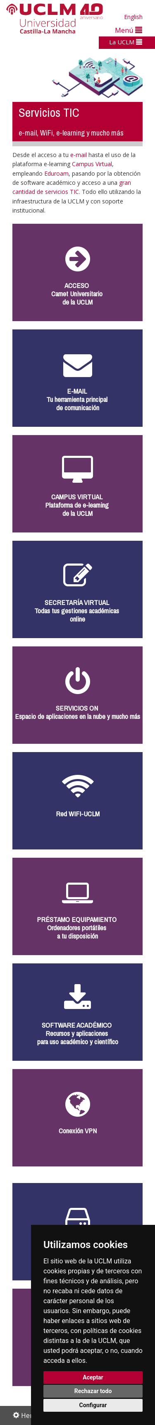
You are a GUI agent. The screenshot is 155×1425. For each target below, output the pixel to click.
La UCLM (125, 42)
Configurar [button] (93, 1405)
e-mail (79, 155)
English (133, 17)
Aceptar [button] (93, 1377)
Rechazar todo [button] (93, 1391)
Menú (128, 30)
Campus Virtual (92, 164)
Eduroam (56, 173)
